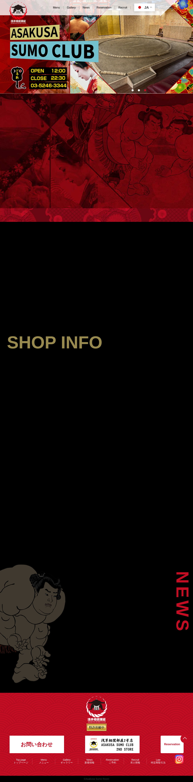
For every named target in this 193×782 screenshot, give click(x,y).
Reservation (172, 744)
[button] (133, 90)
